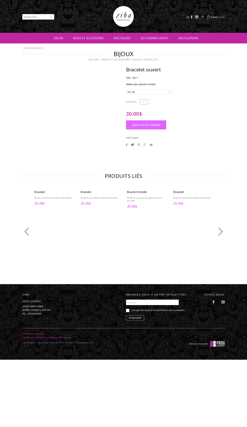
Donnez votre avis (33, 401)
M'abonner (135, 385)
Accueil (94, 59)
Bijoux (137, 59)
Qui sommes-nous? (154, 38)
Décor (58, 38)
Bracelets (151, 59)
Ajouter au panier (146, 124)
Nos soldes (122, 38)
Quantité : (131, 101)
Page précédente (32, 48)
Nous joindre (188, 38)
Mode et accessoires (88, 38)
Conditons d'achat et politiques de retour (46, 404)
